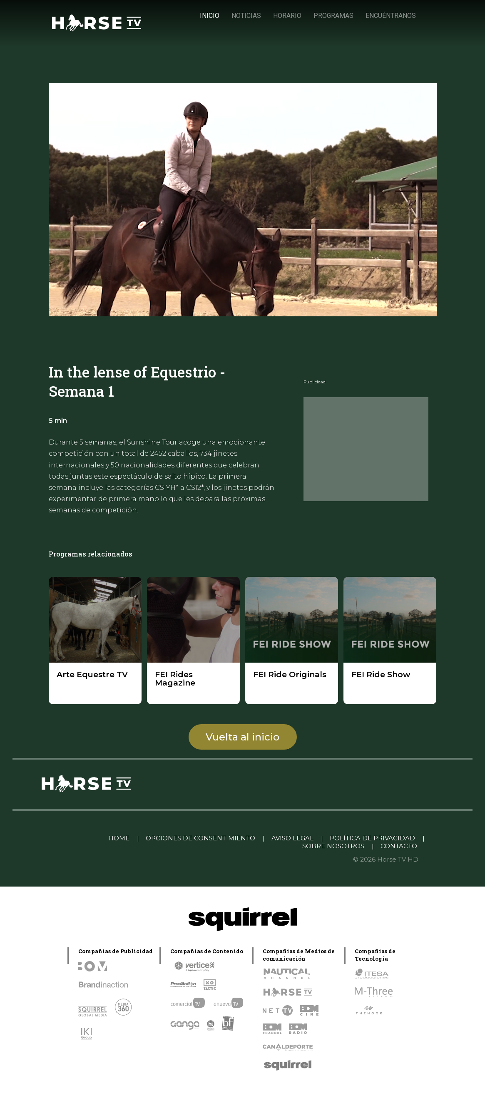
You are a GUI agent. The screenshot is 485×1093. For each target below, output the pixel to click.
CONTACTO (399, 846)
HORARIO (287, 16)
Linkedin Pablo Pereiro (59, 838)
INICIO (209, 16)
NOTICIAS (246, 16)
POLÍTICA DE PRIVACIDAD (372, 838)
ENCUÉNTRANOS (391, 16)
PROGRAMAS (333, 16)
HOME (118, 838)
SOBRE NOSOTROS (333, 846)
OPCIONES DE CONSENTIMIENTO (200, 838)
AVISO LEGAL (292, 838)
